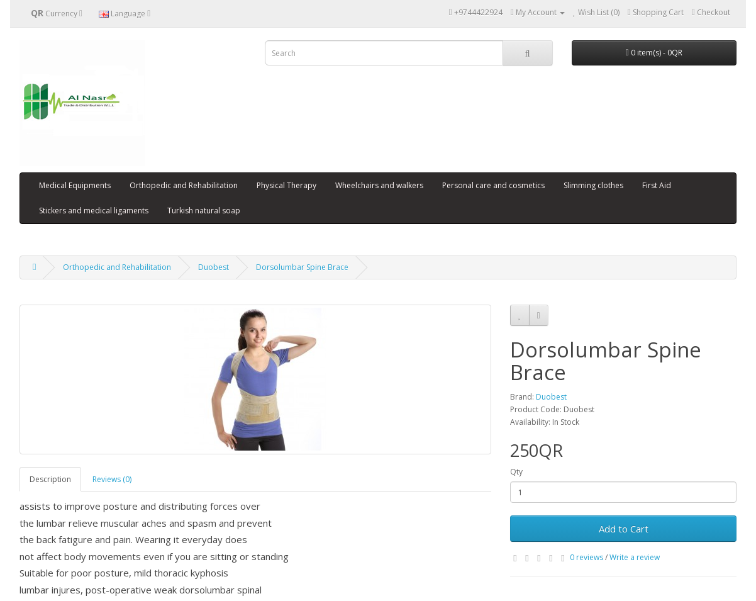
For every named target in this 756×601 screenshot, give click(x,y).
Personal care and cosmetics (493, 185)
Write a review (634, 557)
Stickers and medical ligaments (93, 210)
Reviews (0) (111, 479)
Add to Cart (623, 528)
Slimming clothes (593, 185)
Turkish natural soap (203, 210)
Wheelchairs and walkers (379, 185)
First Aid (656, 185)
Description (50, 479)
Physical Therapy (286, 185)
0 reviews (586, 557)
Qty (516, 471)
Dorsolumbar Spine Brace (302, 267)
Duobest (213, 267)
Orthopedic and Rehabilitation (184, 185)
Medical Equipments (75, 185)
